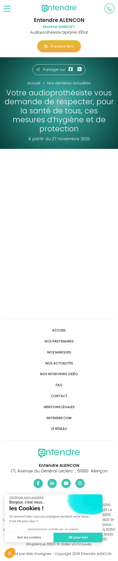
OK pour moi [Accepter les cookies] (76, 537)
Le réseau (59, 429)
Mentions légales (59, 407)
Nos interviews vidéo (59, 374)
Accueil (59, 330)
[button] (9, 553)
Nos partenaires (59, 341)
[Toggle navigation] (7, 9)
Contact (59, 396)
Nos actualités (59, 363)
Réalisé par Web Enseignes (29, 553)
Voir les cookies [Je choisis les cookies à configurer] (28, 537)
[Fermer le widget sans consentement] (25, 497)
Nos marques (59, 352)
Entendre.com (59, 418)
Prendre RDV (59, 46)
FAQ (59, 385)
